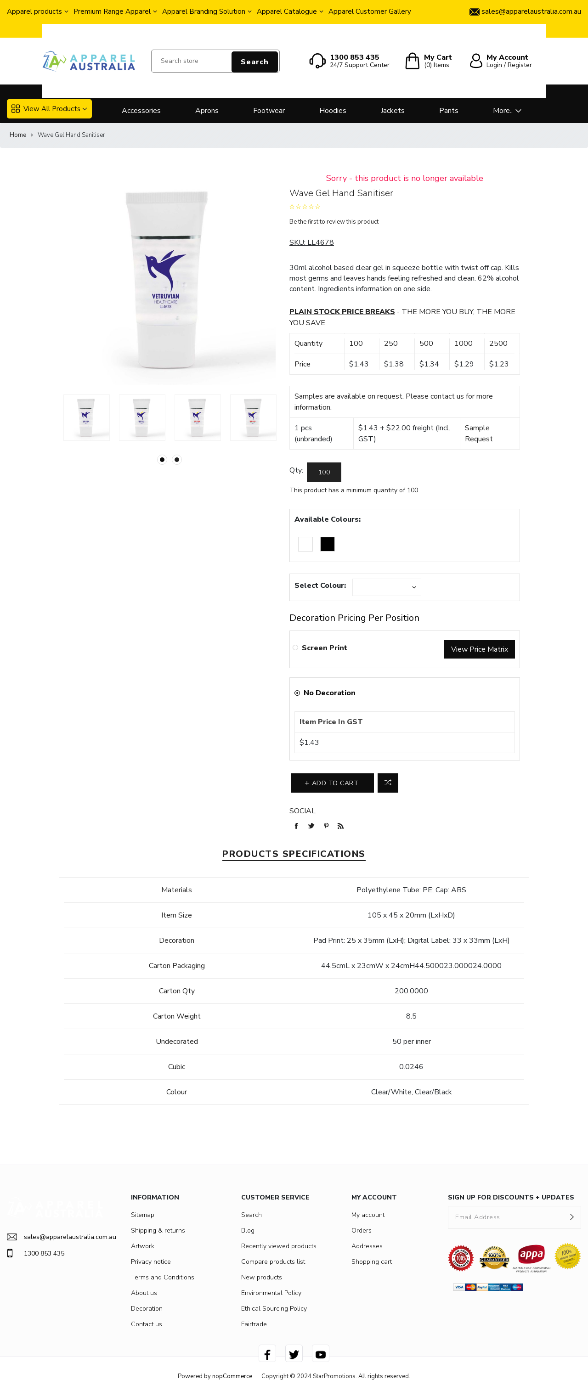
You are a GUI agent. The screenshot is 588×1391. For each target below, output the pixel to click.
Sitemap (142, 1215)
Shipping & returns (158, 1230)
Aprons (207, 111)
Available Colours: (327, 519)
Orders (361, 1230)
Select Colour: (320, 585)
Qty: (296, 470)
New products (261, 1277)
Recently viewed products (279, 1246)
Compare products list (273, 1261)
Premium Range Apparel (112, 11)
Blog (247, 1230)
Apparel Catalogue (287, 11)
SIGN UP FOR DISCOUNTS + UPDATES (511, 1197)
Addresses (367, 1246)
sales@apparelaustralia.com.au (55, 1237)
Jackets (393, 111)
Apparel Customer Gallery (369, 11)
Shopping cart (371, 1261)
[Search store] (215, 61)
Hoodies (332, 111)
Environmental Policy (271, 1293)
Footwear (269, 111)
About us (144, 1293)
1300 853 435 (35, 1253)
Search (255, 62)
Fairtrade (254, 1324)
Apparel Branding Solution (203, 11)
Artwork (142, 1246)
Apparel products (34, 11)
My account (367, 1215)
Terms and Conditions (162, 1277)
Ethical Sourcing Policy (274, 1308)
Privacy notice (151, 1261)
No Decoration (330, 693)
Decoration (147, 1308)
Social (302, 811)
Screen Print (324, 648)
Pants (448, 111)
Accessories (141, 111)
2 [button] (176, 459)
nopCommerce (232, 1376)
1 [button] (162, 459)
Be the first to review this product (334, 222)
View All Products (45, 108)
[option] (86, 417)
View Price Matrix (479, 649)
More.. (503, 111)
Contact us (146, 1324)
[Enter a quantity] (324, 472)
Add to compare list (388, 783)
